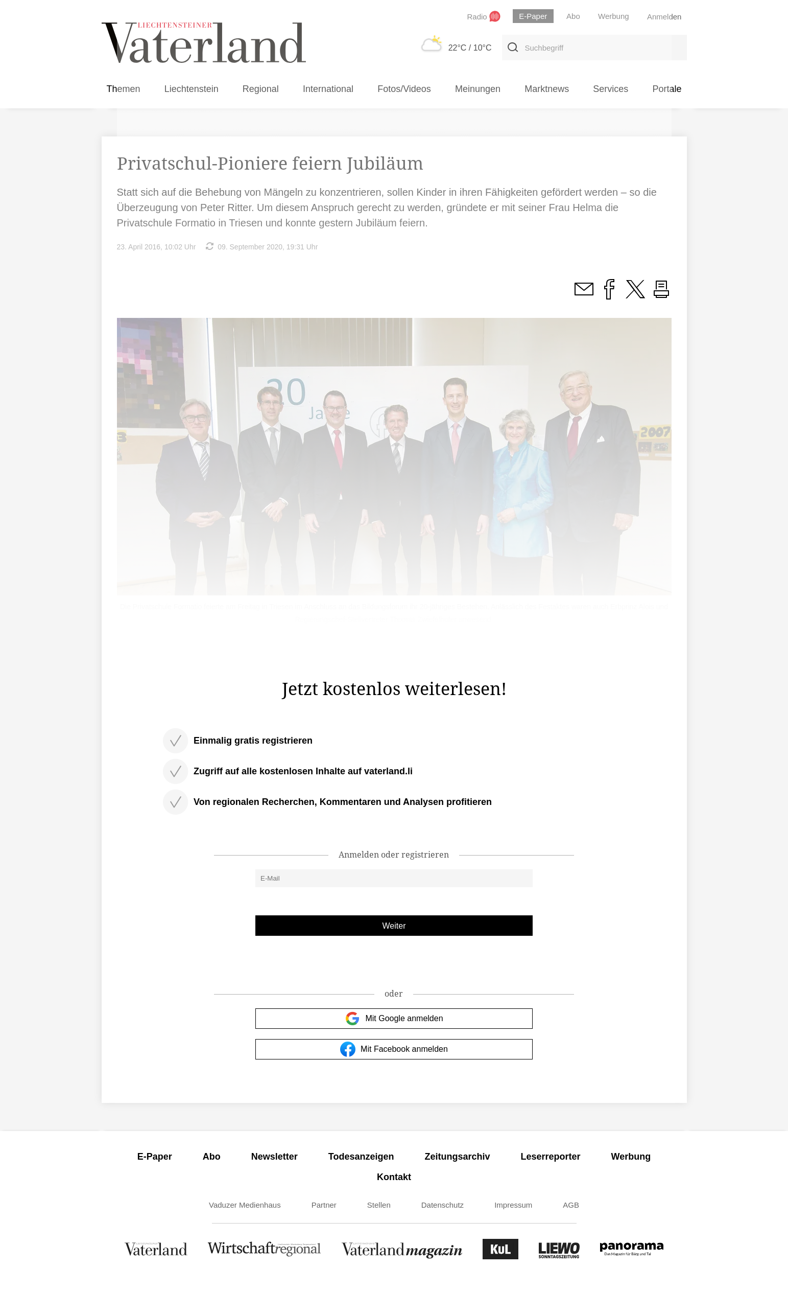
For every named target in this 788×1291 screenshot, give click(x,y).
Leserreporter (551, 1156)
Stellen (379, 1205)
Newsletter (274, 1156)
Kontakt (394, 1177)
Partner (324, 1205)
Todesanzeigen (361, 1156)
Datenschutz (442, 1205)
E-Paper (154, 1156)
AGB (571, 1205)
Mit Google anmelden (394, 1018)
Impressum (513, 1205)
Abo (212, 1156)
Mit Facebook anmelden (394, 1049)
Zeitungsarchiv (457, 1156)
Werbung (631, 1156)
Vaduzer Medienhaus (245, 1205)
